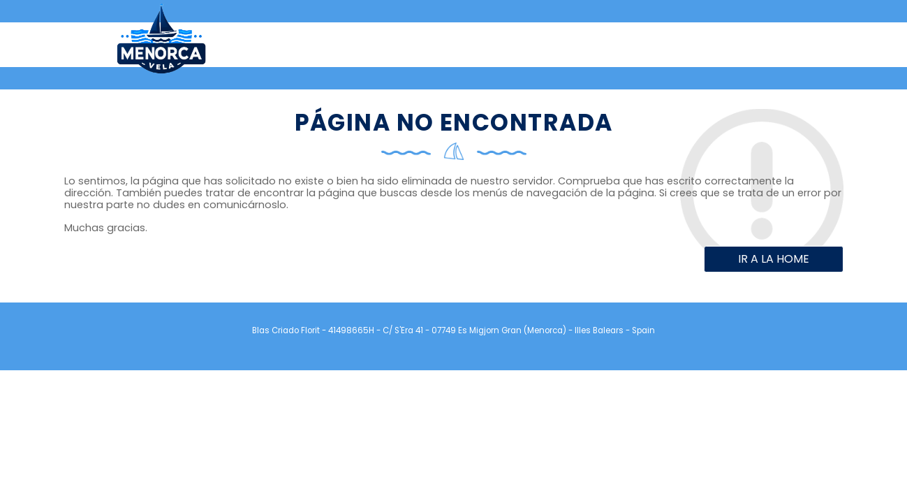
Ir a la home (773, 259)
